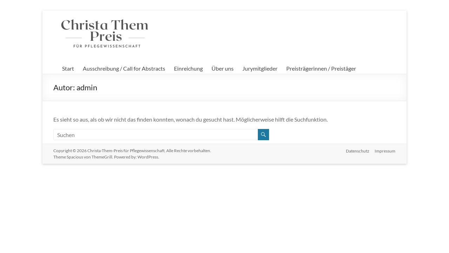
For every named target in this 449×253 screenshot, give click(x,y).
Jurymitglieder (259, 68)
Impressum (385, 150)
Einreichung (188, 68)
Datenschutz (357, 150)
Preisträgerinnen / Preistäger (321, 68)
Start (68, 68)
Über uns (223, 68)
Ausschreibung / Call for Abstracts (124, 68)
